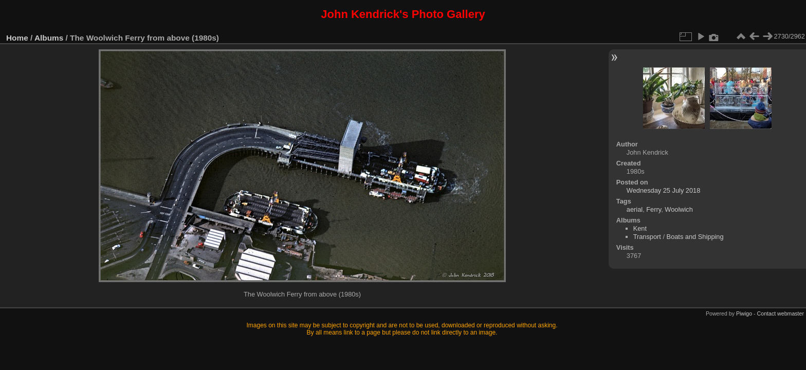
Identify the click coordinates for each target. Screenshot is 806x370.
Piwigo (744, 313)
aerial (635, 209)
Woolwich (679, 209)
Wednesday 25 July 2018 (663, 190)
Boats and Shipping (695, 236)
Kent (640, 228)
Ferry (653, 209)
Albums (48, 37)
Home (17, 37)
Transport (647, 236)
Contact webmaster (780, 313)
